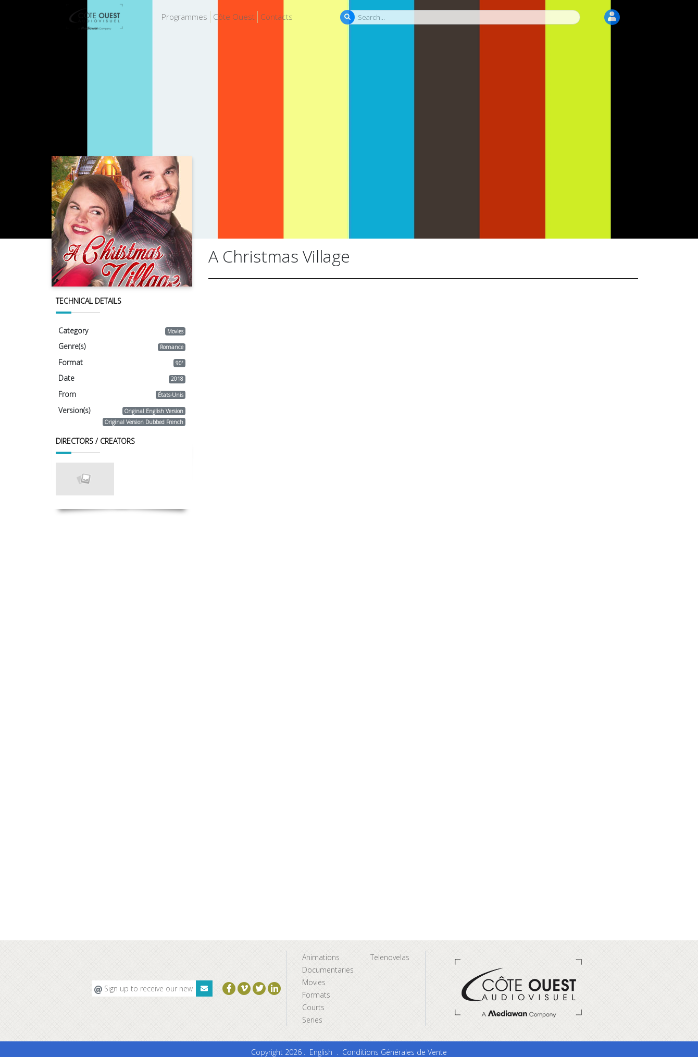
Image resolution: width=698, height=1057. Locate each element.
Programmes (184, 16)
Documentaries (328, 970)
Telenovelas (389, 957)
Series (312, 1020)
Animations (321, 957)
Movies (314, 982)
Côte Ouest (234, 16)
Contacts (276, 16)
